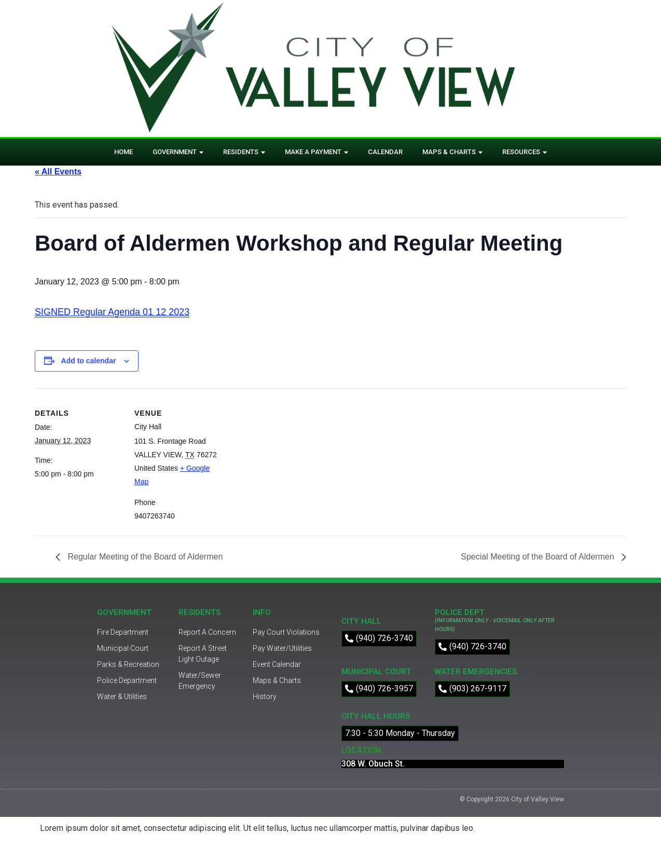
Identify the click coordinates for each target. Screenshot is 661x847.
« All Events (58, 171)
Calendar (385, 152)
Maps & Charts (452, 152)
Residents (244, 152)
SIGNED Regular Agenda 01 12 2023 (112, 312)
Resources (524, 152)
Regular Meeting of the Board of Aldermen (144, 556)
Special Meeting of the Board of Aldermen (538, 556)
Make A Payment (316, 152)
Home (123, 152)
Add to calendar (88, 361)
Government (178, 152)
